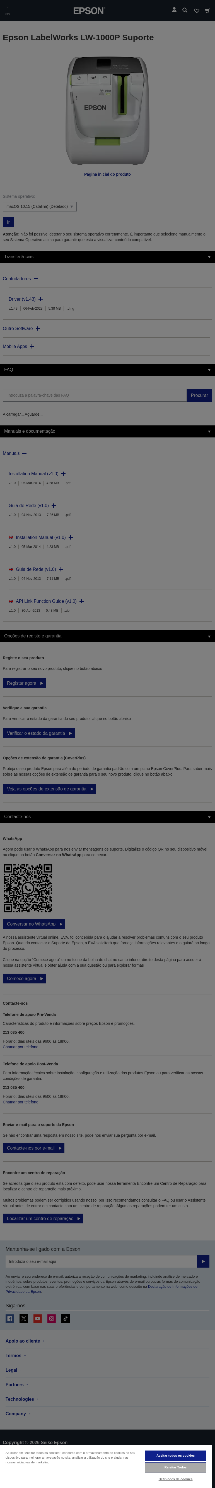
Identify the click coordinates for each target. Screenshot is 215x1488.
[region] (106, 1466)
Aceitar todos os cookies (175, 1455)
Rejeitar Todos (176, 1467)
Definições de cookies (176, 1479)
